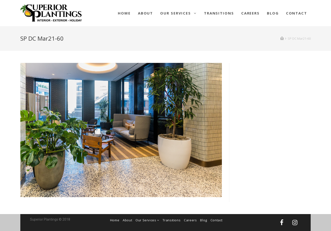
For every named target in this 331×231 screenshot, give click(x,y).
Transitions (172, 220)
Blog (203, 220)
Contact (217, 220)
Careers (190, 220)
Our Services (147, 220)
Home (114, 220)
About (127, 220)
